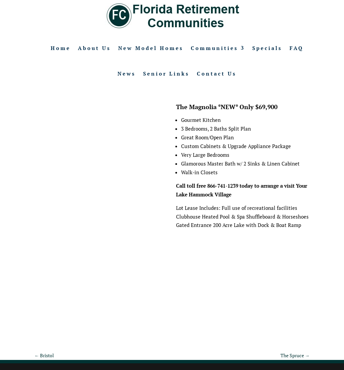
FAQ (296, 48)
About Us (94, 48)
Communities (214, 48)
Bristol (44, 355)
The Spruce (295, 355)
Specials (267, 48)
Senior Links (166, 73)
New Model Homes (150, 48)
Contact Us (216, 73)
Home (61, 48)
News (127, 73)
